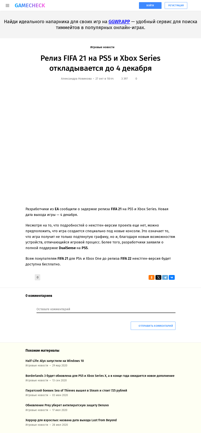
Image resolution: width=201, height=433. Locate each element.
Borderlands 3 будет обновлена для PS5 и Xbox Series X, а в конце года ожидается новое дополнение (100, 376)
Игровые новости (102, 47)
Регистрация (176, 5)
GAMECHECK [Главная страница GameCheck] (30, 5)
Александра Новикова (76, 78)
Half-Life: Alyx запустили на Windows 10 (55, 361)
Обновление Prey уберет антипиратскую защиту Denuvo (67, 405)
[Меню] (7, 5)
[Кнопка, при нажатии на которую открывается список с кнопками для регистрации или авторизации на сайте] (194, 5)
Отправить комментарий (153, 326)
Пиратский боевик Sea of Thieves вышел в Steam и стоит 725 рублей (76, 390)
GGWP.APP (119, 21)
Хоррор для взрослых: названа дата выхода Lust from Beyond (71, 420)
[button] (29, 277)
